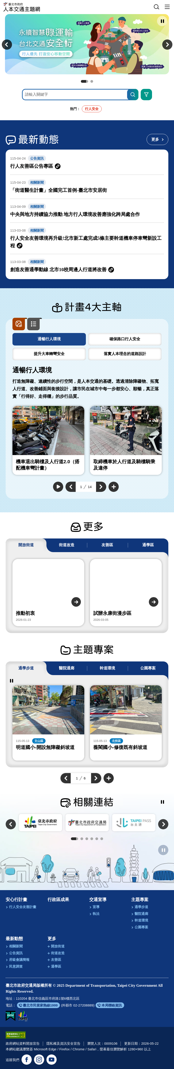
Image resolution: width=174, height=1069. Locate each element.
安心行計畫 (16, 899)
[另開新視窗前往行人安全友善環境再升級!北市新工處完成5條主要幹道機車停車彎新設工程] (87, 238)
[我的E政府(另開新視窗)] (10, 1015)
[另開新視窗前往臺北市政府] (40, 822)
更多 (52, 938)
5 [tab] (96, 838)
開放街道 (58, 946)
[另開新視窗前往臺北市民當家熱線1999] (38, 1005)
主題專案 (139, 899)
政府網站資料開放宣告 (23, 1043)
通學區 (56, 966)
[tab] (49, 339)
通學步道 (141, 907)
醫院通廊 (141, 914)
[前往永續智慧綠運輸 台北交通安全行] (87, 44)
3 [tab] (86, 838)
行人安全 (92, 109)
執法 (96, 914)
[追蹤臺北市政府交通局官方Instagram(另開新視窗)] (39, 1059)
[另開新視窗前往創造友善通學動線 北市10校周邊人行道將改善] (87, 266)
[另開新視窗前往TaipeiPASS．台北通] (133, 822)
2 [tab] (91, 81)
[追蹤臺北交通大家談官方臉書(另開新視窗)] (27, 1059)
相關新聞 (16, 946)
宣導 (96, 907)
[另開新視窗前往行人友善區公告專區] (87, 163)
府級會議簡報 (19, 959)
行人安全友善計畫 (22, 907)
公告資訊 (16, 953)
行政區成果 (58, 899)
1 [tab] (84, 81)
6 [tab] (101, 838)
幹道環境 (141, 920)
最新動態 (14, 938)
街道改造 (58, 953)
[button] (156, 7)
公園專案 (141, 927)
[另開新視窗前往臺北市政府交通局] (87, 822)
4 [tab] (91, 838)
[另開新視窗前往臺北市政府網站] (22, 1015)
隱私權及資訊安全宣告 (63, 1043)
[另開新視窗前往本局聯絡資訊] (110, 1005)
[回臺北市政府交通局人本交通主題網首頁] (21, 7)
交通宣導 (97, 899)
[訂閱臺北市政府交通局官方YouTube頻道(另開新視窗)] (51, 1059)
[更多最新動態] (157, 139)
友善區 (56, 959)
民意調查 (16, 966)
